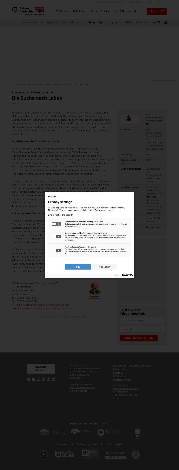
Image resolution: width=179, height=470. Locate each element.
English (52, 197)
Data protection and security (60, 215)
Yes (78, 266)
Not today (104, 266)
